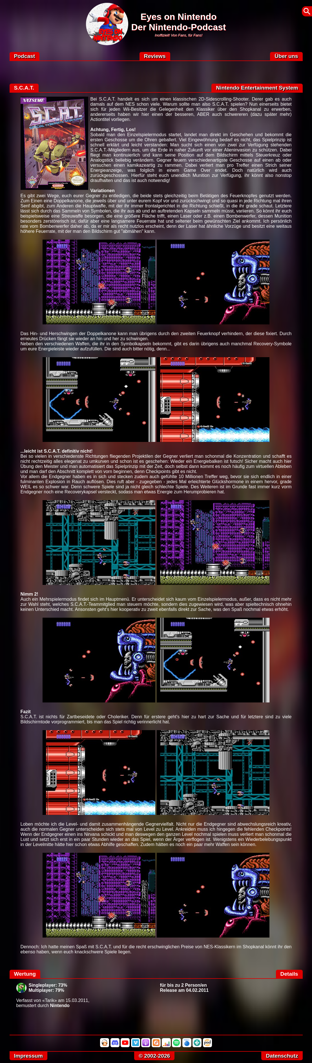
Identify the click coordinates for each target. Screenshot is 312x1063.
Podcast (24, 56)
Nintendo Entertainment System (257, 88)
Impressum (28, 1056)
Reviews (155, 56)
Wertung (25, 974)
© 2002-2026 (154, 1056)
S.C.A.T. (24, 88)
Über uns (286, 56)
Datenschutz (282, 1056)
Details (289, 974)
